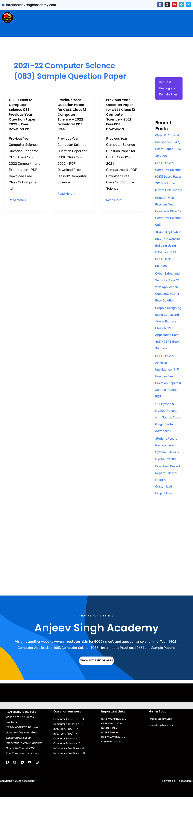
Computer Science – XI (66, 774)
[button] (48, 15)
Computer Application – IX (68, 754)
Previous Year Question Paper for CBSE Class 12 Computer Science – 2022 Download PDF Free (72, 114)
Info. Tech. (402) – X (65, 769)
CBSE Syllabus (127, 23)
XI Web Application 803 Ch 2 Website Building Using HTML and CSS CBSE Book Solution (167, 274)
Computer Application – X (68, 759)
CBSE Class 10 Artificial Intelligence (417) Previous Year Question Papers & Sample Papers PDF (168, 411)
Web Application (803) (35, 23)
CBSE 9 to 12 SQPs (111, 759)
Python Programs (174, 23)
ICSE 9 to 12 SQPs (111, 777)
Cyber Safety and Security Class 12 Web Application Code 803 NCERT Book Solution (168, 315)
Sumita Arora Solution (47, 15)
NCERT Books (109, 763)
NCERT (149, 23)
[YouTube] (29, 798)
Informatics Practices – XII (69, 789)
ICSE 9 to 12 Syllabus (113, 772)
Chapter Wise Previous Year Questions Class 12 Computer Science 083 (167, 233)
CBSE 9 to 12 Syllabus (113, 754)
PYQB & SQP (116, 15)
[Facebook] (7, 798)
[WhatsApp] (37, 798)
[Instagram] (14, 798)
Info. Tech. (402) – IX (65, 764)
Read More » (18, 199)
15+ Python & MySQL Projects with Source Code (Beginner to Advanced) (167, 452)
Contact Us (104, 30)
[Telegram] (22, 798)
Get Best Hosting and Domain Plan (168, 89)
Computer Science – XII (67, 779)
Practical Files (68, 23)
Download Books (98, 23)
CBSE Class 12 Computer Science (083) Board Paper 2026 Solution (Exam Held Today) (166, 192)
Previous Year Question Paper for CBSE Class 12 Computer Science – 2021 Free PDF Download (121, 114)
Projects (181, 15)
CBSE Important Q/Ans (85, 15)
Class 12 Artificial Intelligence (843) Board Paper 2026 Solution (168, 150)
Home (23, 15)
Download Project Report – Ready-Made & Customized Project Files (168, 515)
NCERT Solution (110, 768)
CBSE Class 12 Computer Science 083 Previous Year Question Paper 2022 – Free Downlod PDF (24, 114)
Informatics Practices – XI (68, 784)
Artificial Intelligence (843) (150, 15)
